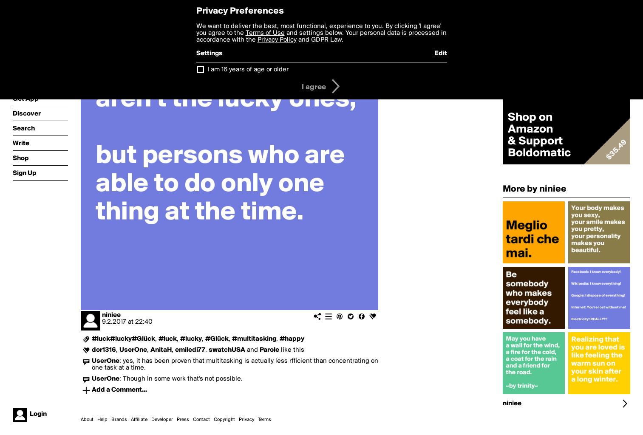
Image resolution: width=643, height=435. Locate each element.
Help (102, 419)
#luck (168, 339)
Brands (119, 419)
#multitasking (254, 339)
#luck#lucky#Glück (123, 339)
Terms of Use (265, 33)
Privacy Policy (277, 40)
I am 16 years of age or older (248, 69)
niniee (111, 315)
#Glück (217, 339)
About (87, 419)
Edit (440, 53)
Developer (162, 419)
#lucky (191, 339)
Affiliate (139, 419)
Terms (264, 419)
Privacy (246, 419)
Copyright (224, 419)
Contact (201, 419)
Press (183, 419)
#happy (292, 339)
